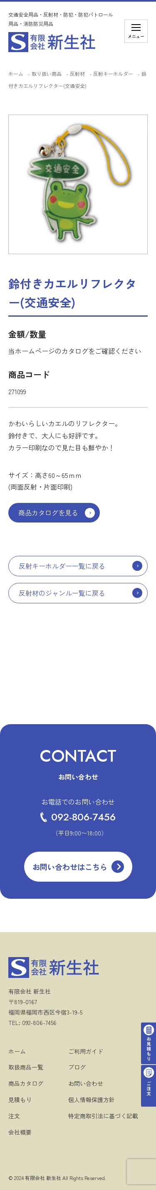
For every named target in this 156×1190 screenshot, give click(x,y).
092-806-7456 (78, 817)
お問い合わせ (85, 1083)
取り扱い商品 (47, 73)
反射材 (77, 73)
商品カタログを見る (48, 513)
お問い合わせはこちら (69, 866)
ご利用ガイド (85, 1051)
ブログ (77, 1067)
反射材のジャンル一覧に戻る (62, 593)
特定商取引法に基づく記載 (103, 1116)
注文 (14, 1116)
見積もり (20, 1099)
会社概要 (20, 1132)
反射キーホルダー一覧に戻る (62, 566)
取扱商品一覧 (25, 1067)
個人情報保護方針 (91, 1099)
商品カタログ (25, 1083)
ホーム (15, 73)
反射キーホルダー (113, 73)
